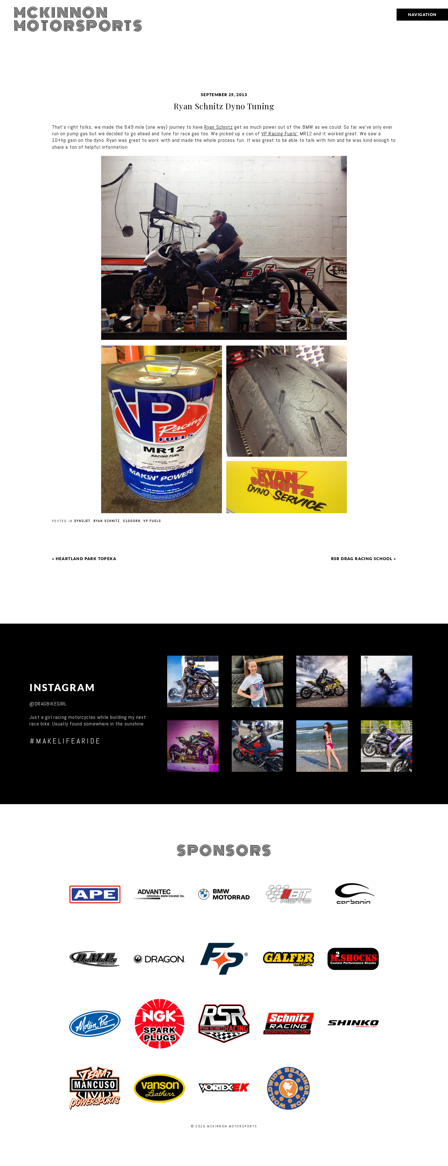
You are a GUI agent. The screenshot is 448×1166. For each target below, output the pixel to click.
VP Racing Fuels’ (279, 133)
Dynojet (82, 521)
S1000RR (131, 521)
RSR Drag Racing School (362, 558)
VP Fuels (152, 521)
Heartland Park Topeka (86, 558)
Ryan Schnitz (218, 127)
